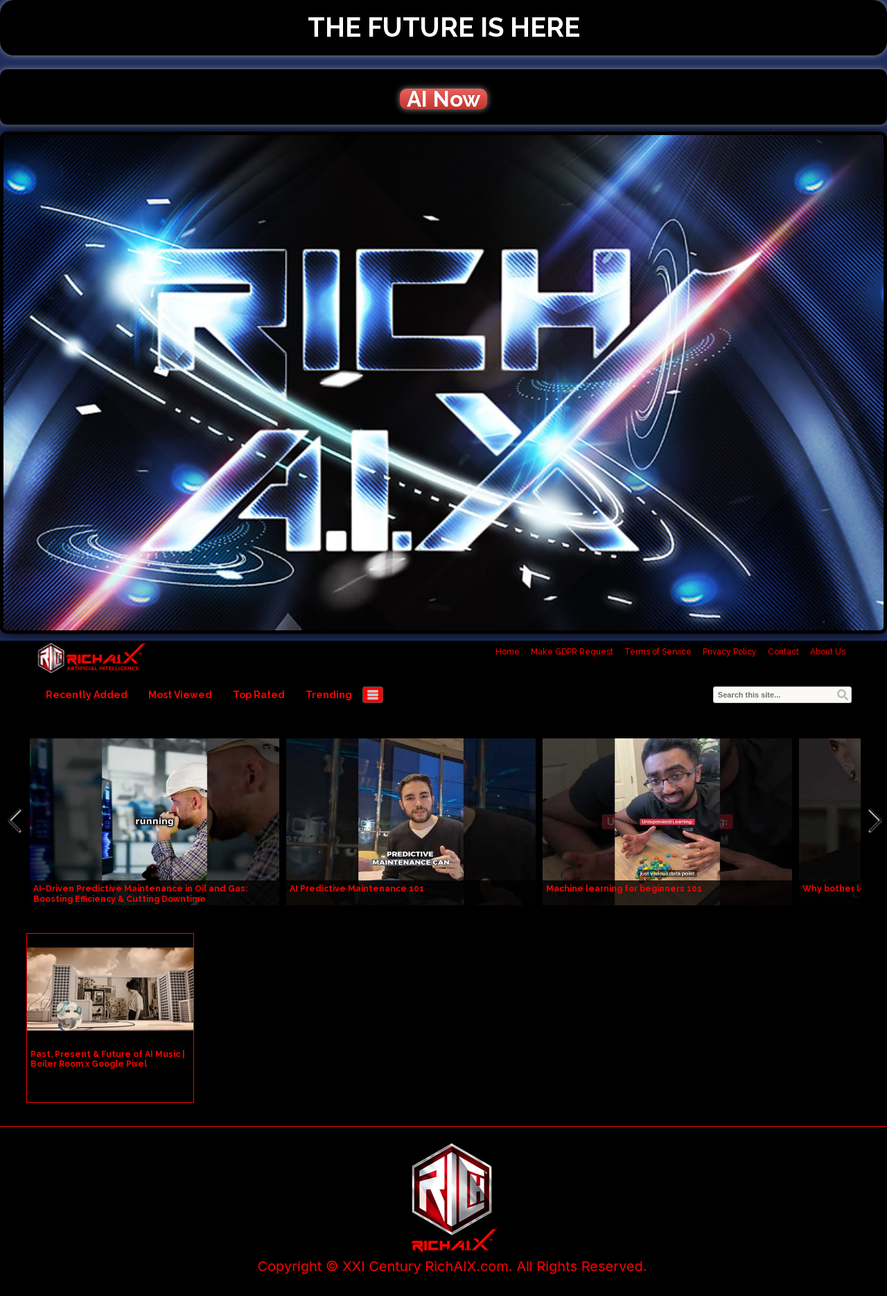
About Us (827, 652)
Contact (783, 652)
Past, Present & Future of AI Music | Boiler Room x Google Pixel (107, 1059)
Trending (329, 694)
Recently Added (87, 694)
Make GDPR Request (572, 652)
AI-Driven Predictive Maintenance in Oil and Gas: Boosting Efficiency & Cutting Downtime (140, 894)
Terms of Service (658, 652)
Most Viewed (180, 694)
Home (507, 652)
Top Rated (259, 694)
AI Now (443, 99)
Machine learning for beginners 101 (624, 889)
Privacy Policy (730, 652)
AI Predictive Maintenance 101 (357, 889)
